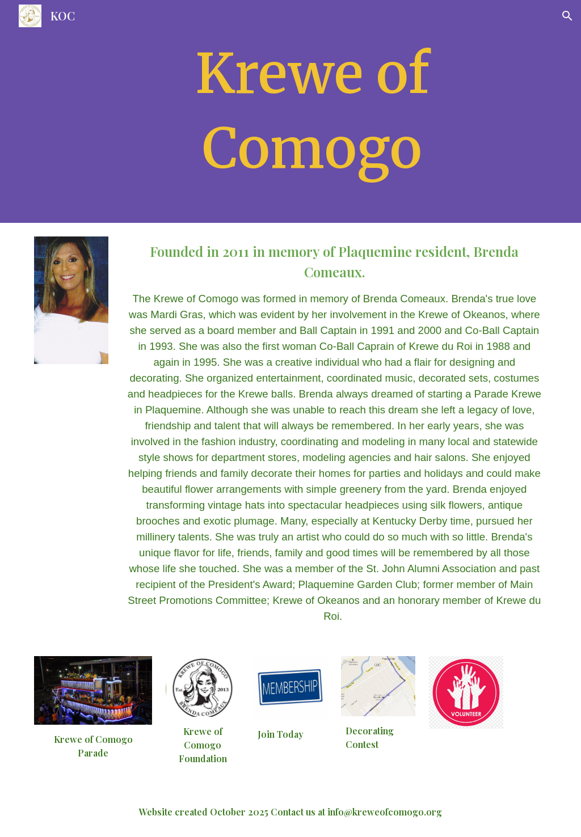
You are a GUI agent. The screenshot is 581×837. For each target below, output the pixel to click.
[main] (312, 111)
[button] (567, 15)
